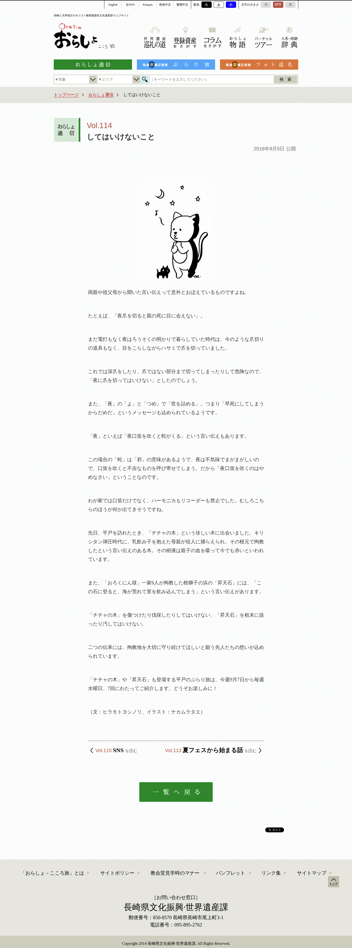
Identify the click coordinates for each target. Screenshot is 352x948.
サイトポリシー (117, 873)
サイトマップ (311, 873)
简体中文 (165, 4)
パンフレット (230, 873)
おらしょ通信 (100, 94)
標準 (278, 4)
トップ (334, 882)
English (113, 4)
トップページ (66, 94)
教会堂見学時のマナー (175, 873)
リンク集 (271, 873)
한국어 (130, 4)
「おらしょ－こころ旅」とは (52, 873)
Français (148, 4)
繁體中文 (182, 4)
